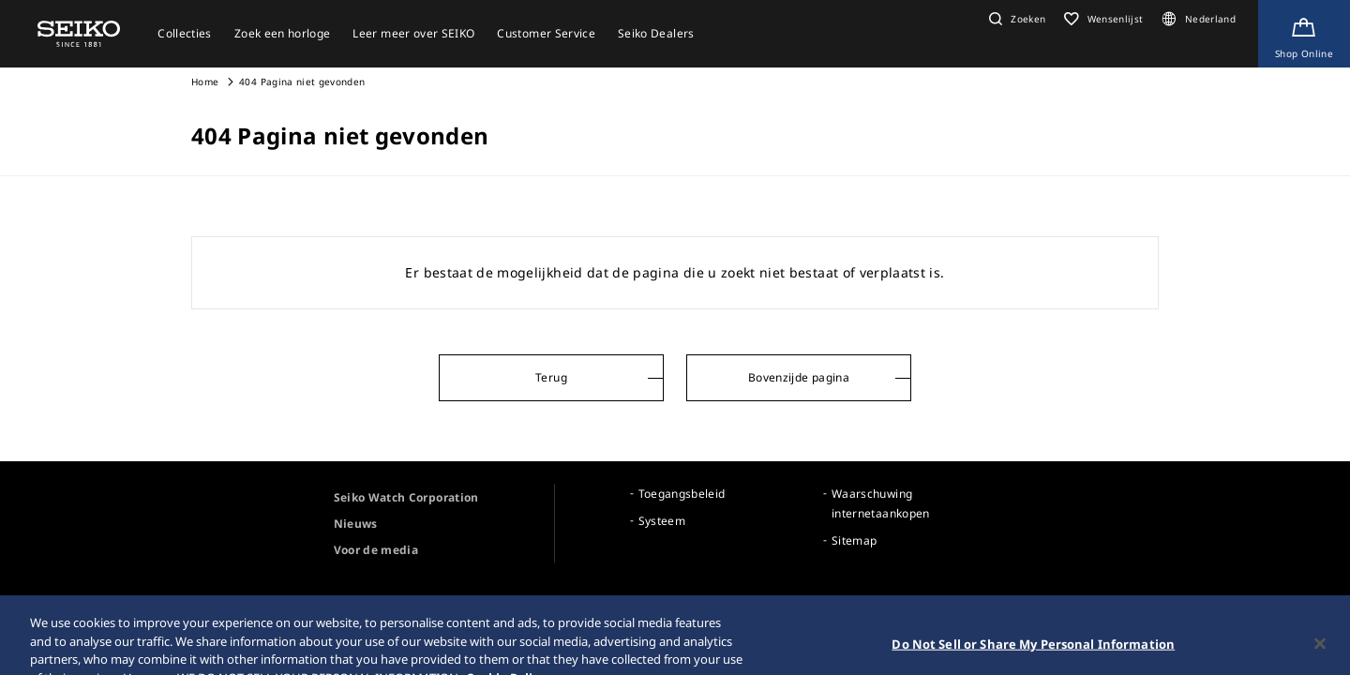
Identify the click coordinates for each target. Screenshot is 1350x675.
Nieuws (356, 524)
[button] (1014, 19)
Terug (551, 377)
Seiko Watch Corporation (406, 497)
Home (204, 81)
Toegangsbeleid (682, 494)
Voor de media (376, 550)
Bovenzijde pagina (798, 377)
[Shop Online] (1304, 34)
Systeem (661, 521)
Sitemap (854, 540)
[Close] (1320, 651)
